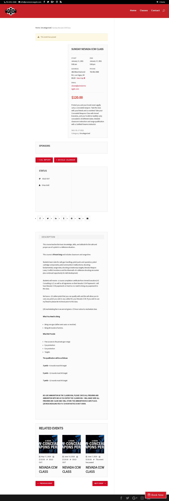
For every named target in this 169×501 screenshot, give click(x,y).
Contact (155, 12)
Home (133, 12)
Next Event (100, 483)
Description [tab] (48, 237)
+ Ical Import (44, 160)
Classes (144, 12)
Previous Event (44, 483)
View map (81, 78)
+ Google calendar (65, 160)
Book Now (157, 494)
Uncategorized (46, 28)
